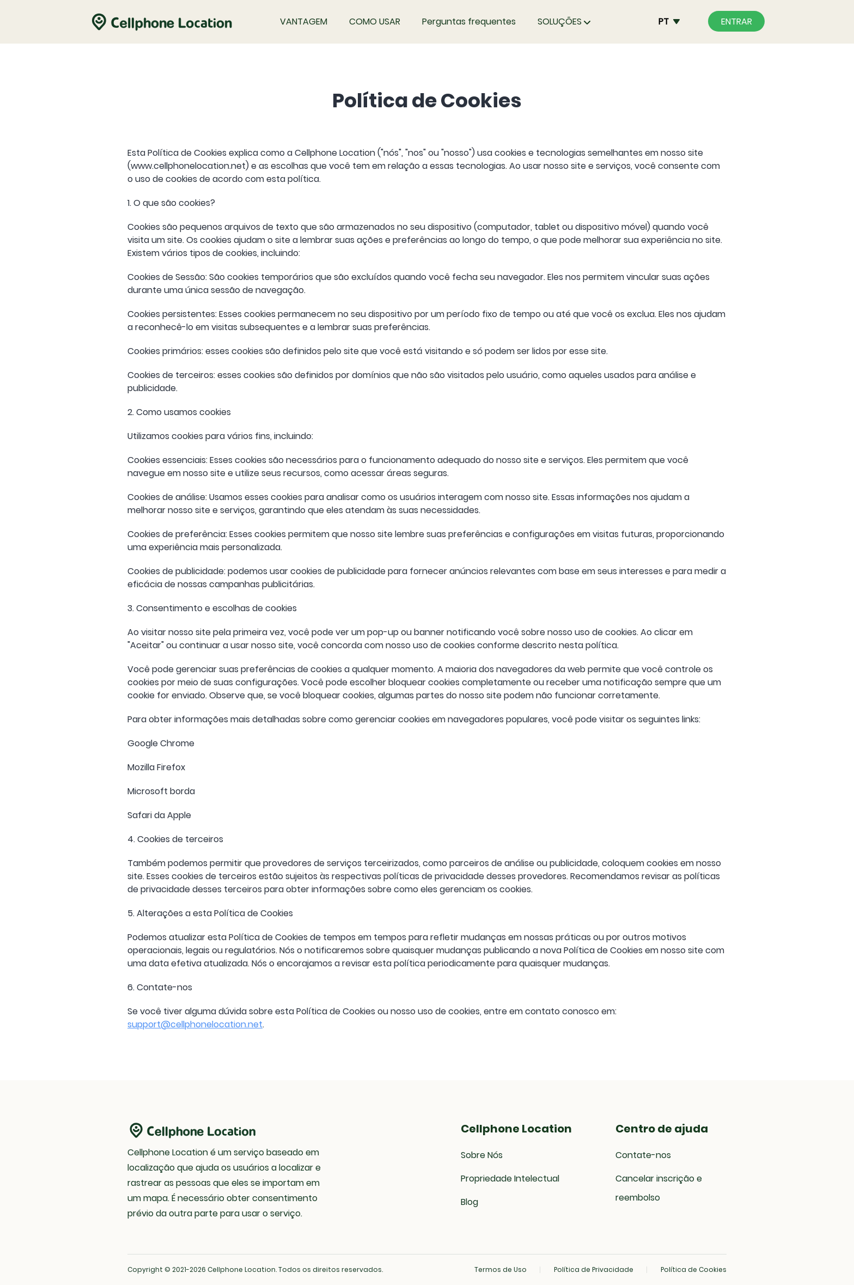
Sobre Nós (482, 1155)
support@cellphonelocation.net (195, 1024)
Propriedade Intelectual (510, 1178)
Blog (469, 1202)
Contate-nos (643, 1155)
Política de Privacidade (593, 1269)
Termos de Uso (500, 1269)
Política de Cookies (694, 1269)
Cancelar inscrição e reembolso (658, 1188)
